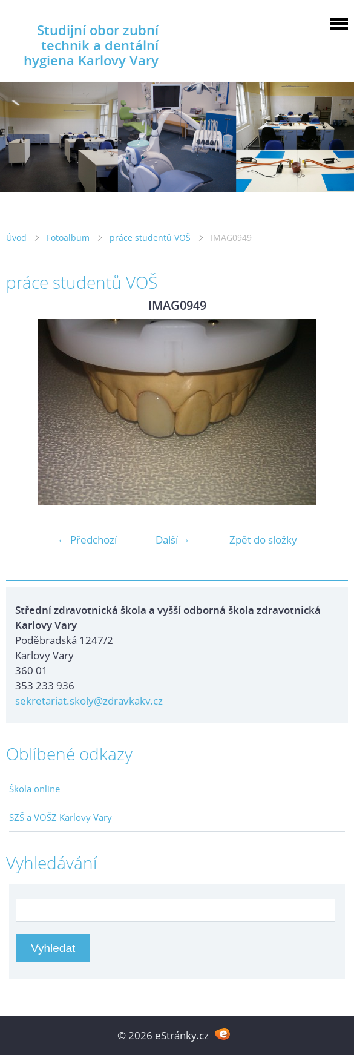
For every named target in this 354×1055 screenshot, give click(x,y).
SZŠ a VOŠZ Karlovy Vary (60, 817)
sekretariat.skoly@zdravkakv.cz (89, 701)
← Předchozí (87, 540)
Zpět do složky (263, 540)
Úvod (16, 237)
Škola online (34, 789)
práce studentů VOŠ (150, 237)
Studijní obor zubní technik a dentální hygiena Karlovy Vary (91, 45)
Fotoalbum (68, 237)
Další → (173, 540)
